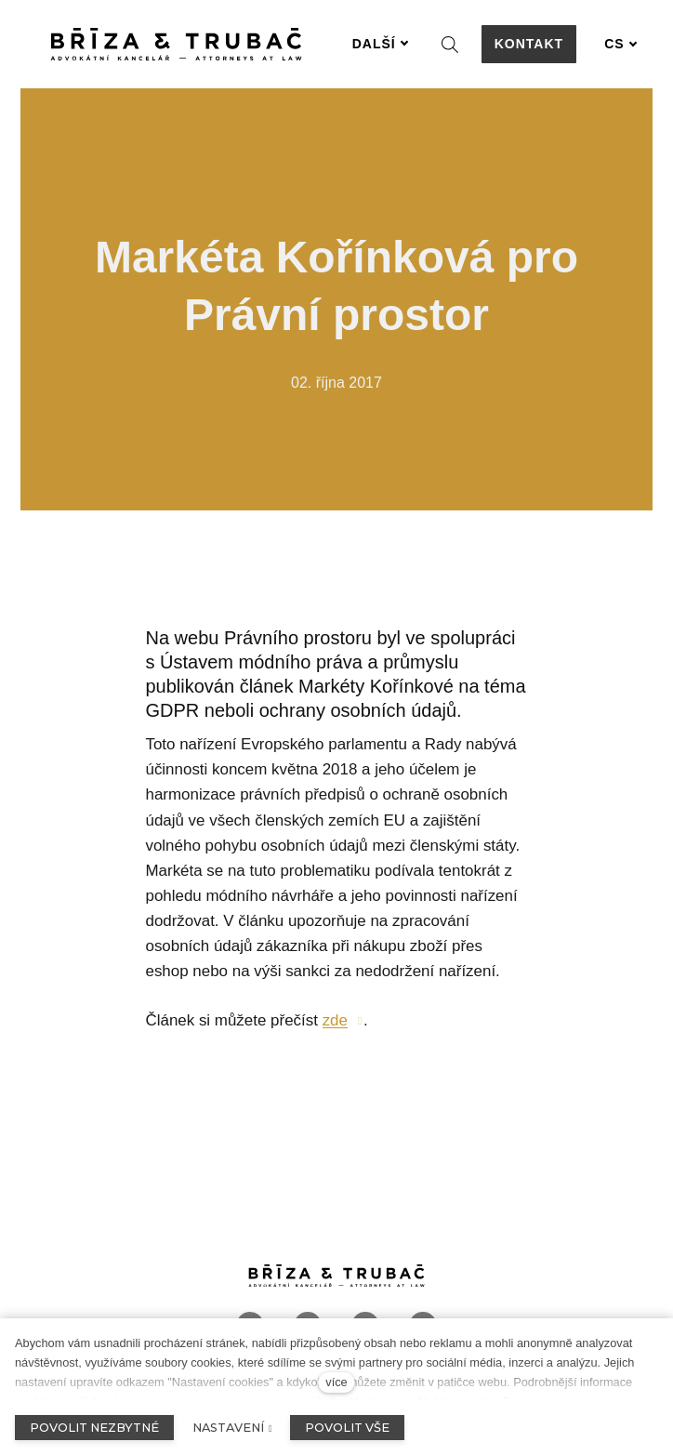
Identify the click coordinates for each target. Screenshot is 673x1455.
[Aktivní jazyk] (621, 44)
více (336, 1382)
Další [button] (380, 43)
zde (335, 1020)
